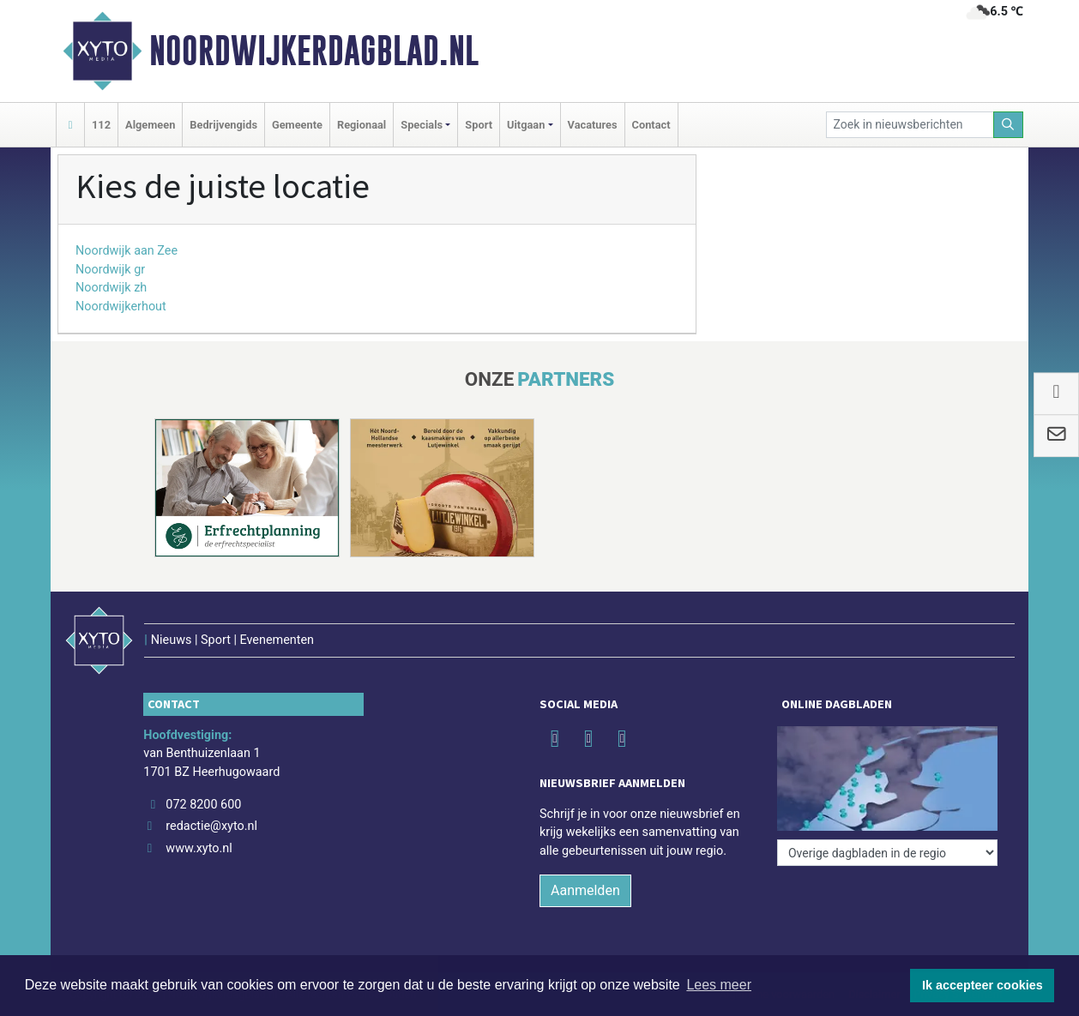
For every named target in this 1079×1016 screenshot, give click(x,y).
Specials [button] (422, 124)
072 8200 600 (203, 804)
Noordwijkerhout (120, 306)
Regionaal (361, 124)
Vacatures (593, 124)
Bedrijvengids (223, 124)
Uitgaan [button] (526, 124)
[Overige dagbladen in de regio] (887, 852)
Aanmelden (585, 890)
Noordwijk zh (111, 287)
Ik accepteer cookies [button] (982, 985)
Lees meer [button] (718, 984)
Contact (651, 124)
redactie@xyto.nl (211, 826)
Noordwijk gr (110, 269)
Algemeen (150, 124)
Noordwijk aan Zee (126, 250)
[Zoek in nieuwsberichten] (910, 124)
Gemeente (297, 124)
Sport (478, 124)
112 (101, 124)
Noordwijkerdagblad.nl (314, 50)
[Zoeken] (1008, 124)
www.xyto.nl (199, 848)
